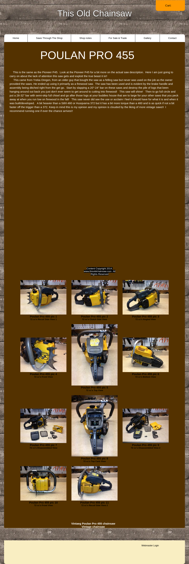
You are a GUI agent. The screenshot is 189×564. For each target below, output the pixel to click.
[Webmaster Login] (150, 545)
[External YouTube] (94, 153)
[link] (170, 5)
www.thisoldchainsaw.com (97, 271)
